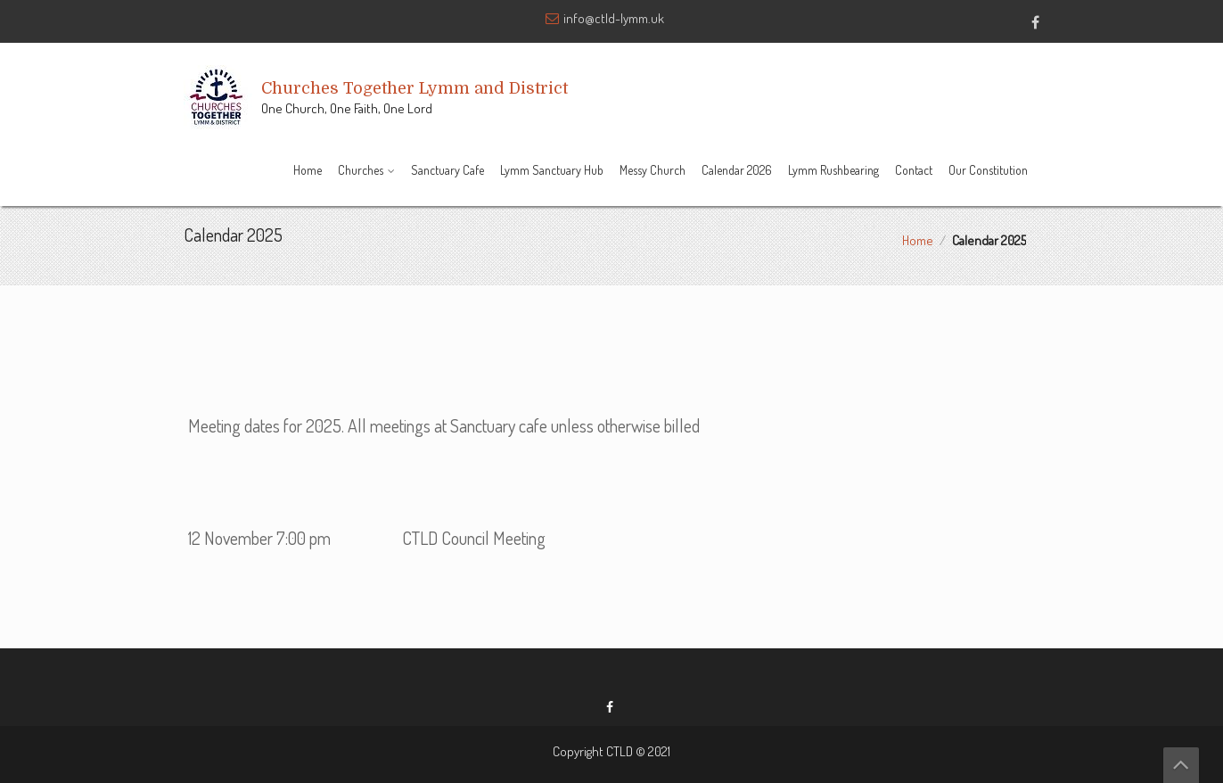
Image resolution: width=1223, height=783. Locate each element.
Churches (360, 169)
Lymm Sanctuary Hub (551, 169)
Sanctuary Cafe (447, 169)
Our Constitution (988, 169)
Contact (913, 169)
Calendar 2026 (737, 169)
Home (307, 169)
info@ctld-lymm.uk (613, 18)
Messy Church (652, 169)
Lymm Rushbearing (833, 169)
